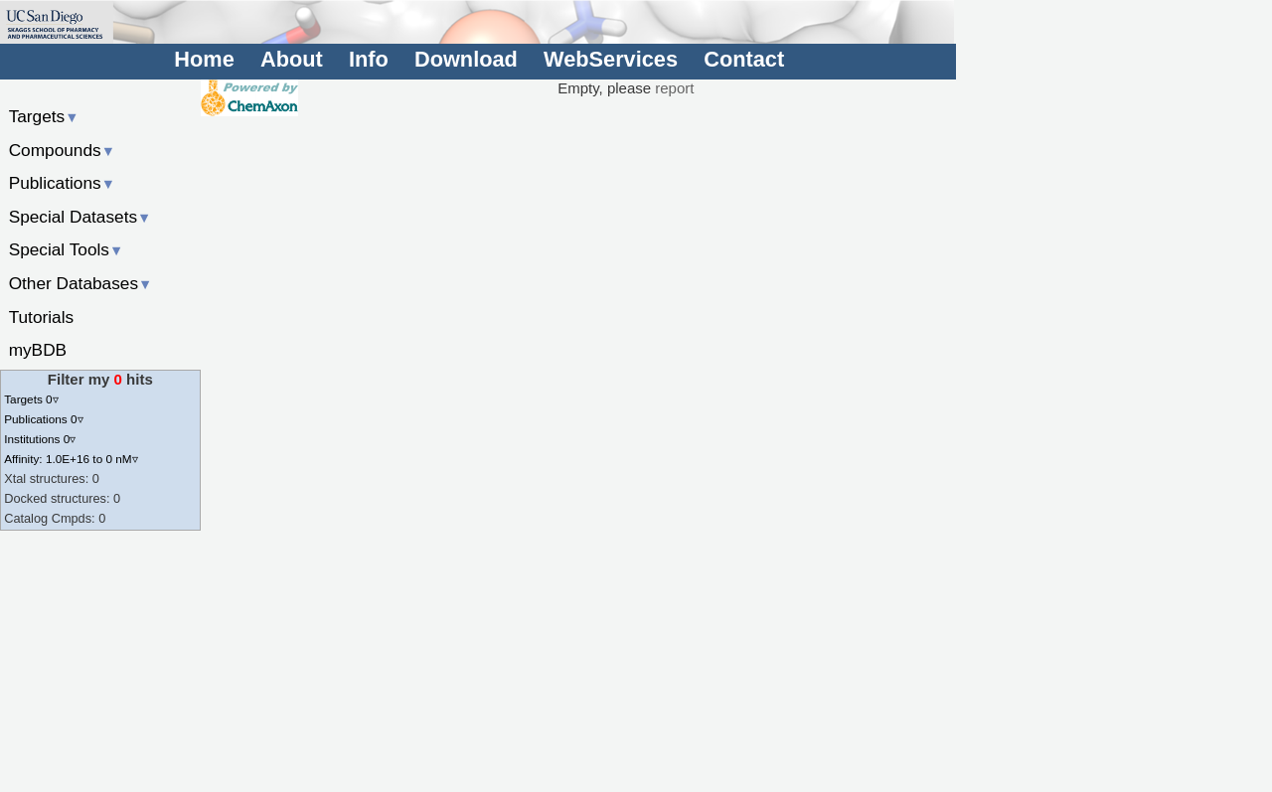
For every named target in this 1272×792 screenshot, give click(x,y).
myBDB (38, 350)
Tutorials (42, 317)
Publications (62, 183)
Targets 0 (31, 399)
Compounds (62, 150)
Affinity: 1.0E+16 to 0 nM (70, 458)
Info (369, 59)
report (674, 87)
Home (204, 59)
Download (466, 59)
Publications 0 (43, 418)
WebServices (611, 59)
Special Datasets (80, 217)
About (291, 59)
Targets (44, 116)
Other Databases (81, 283)
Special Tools (66, 249)
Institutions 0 (40, 438)
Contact (744, 59)
